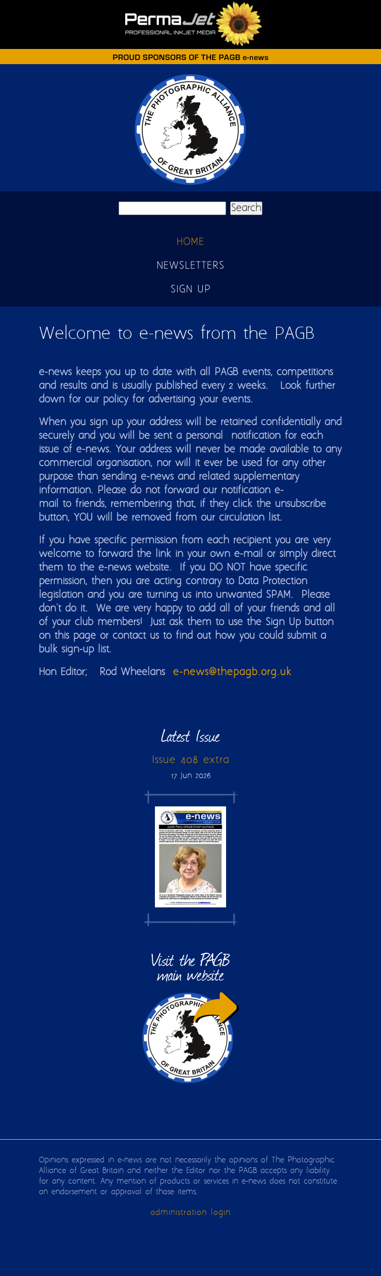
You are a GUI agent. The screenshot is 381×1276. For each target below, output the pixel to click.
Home (190, 242)
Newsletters (190, 266)
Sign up (191, 289)
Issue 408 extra (191, 760)
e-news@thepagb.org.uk (232, 672)
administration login (190, 1212)
